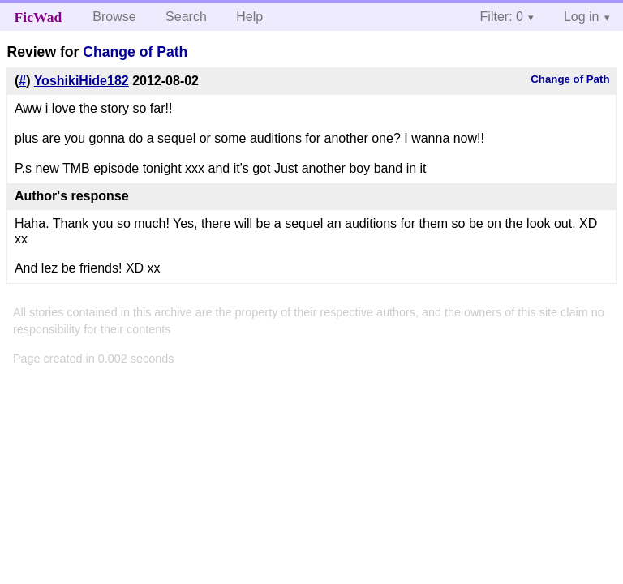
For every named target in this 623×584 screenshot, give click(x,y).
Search (186, 17)
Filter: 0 (501, 17)
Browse (113, 17)
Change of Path (135, 52)
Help (249, 17)
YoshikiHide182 (81, 81)
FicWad (38, 17)
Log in (581, 17)
